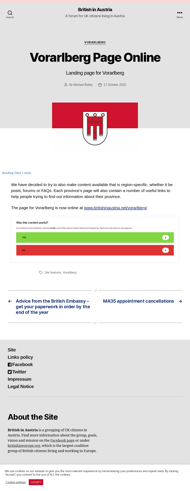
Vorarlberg (95, 42)
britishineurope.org (24, 446)
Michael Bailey (83, 84)
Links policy (20, 357)
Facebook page (62, 440)
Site (12, 349)
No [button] (95, 250)
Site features (53, 272)
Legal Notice (21, 386)
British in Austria (95, 9)
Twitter (17, 371)
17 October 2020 (115, 84)
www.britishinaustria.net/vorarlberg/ (115, 207)
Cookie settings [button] (16, 482)
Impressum (19, 379)
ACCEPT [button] (36, 482)
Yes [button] (95, 237)
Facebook (20, 364)
